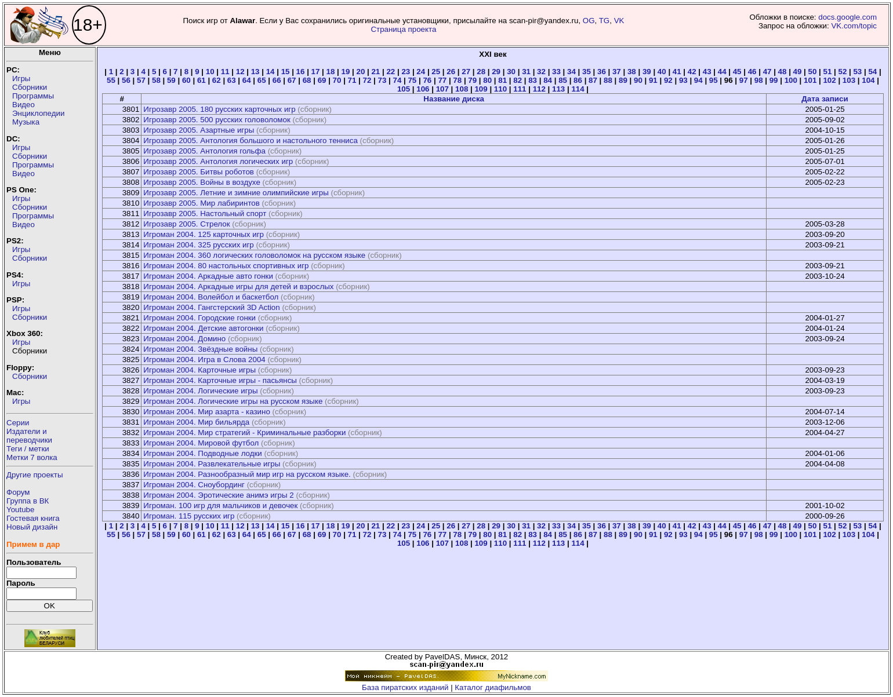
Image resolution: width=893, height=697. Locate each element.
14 (270, 71)
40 (662, 71)
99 (773, 80)
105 (403, 89)
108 (461, 89)
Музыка (25, 122)
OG (589, 20)
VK (619, 20)
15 (285, 71)
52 (842, 71)
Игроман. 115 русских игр (188, 516)
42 (692, 71)
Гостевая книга (33, 518)
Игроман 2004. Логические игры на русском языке (232, 401)
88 (608, 80)
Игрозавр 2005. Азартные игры (198, 130)
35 (586, 71)
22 (390, 71)
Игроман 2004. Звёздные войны (200, 349)
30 (511, 71)
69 (322, 80)
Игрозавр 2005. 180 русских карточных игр (219, 109)
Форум (18, 492)
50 (812, 71)
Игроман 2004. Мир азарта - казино (206, 411)
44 (722, 71)
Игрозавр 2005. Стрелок (186, 224)
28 (481, 71)
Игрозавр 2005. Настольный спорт (204, 213)
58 (156, 80)
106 (422, 89)
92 (668, 80)
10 (210, 71)
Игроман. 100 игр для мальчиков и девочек (220, 505)
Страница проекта (403, 29)
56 (126, 80)
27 (466, 71)
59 (171, 80)
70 (337, 80)
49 (797, 71)
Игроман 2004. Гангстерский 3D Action (211, 307)
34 (571, 71)
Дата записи (824, 98)
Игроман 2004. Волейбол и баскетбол (210, 297)
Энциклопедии (38, 113)
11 (225, 71)
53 (857, 71)
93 (683, 80)
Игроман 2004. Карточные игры (199, 370)
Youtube (20, 509)
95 (713, 80)
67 (292, 80)
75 (412, 80)
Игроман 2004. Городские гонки (199, 317)
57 (141, 80)
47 (767, 71)
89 (623, 80)
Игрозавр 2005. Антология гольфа (204, 151)
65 (261, 80)
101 (810, 80)
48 (782, 71)
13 (255, 71)
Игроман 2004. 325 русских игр (198, 244)
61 (201, 80)
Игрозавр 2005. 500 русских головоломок (216, 119)
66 (277, 80)
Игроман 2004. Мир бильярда (196, 422)
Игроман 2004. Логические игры (200, 390)
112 (539, 89)
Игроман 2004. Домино (184, 338)
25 (435, 71)
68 (307, 80)
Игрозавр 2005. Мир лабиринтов (201, 203)
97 (743, 80)
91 (653, 80)
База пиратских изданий (405, 687)
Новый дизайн (31, 527)
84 (547, 80)
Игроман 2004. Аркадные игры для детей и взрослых (238, 286)
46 (752, 71)
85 (562, 80)
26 (450, 71)
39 (646, 71)
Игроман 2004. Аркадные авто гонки (208, 276)
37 (616, 71)
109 (480, 89)
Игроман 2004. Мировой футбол (201, 443)
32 (541, 71)
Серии (17, 422)
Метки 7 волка (31, 457)
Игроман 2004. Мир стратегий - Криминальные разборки (244, 432)
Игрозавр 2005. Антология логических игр (218, 161)
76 (427, 80)
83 (532, 80)
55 (111, 80)
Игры (21, 78)
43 (707, 71)
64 (246, 80)
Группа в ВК (27, 501)
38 (631, 71)
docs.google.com (847, 17)
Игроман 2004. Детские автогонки (203, 328)
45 (737, 71)
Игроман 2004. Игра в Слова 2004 (204, 359)
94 (698, 80)
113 (558, 89)
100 (791, 80)
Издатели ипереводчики (29, 435)
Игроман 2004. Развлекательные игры (211, 463)
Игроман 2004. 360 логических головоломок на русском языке (254, 255)
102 (829, 80)
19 (346, 71)
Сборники (29, 87)
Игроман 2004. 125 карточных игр (203, 234)
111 (519, 89)
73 (382, 80)
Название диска (453, 98)
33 (556, 71)
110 (500, 89)
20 (360, 71)
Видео (23, 104)
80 (487, 80)
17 (315, 71)
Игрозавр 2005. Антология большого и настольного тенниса (250, 140)
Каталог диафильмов (493, 687)
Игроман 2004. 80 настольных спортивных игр (225, 265)
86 (577, 80)
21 (375, 71)
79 (472, 80)
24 (420, 71)
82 (517, 80)
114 (577, 89)
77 (442, 80)
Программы (33, 96)
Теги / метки (27, 448)
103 (849, 80)
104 (868, 80)
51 (827, 71)
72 (367, 80)
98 (758, 80)
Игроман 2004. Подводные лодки (202, 453)
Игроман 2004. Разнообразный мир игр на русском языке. (246, 474)
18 (330, 71)
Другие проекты (34, 474)
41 (677, 71)
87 (593, 80)
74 (397, 80)
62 (216, 80)
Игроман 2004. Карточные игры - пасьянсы (220, 380)
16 (300, 71)
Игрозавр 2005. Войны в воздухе (201, 182)
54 (872, 71)
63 (231, 80)
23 (405, 71)
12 (240, 71)
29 (496, 71)
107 (442, 89)
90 (638, 80)
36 (601, 71)
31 (526, 71)
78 (457, 80)
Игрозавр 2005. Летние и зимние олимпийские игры (235, 192)
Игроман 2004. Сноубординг (194, 484)
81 (502, 80)
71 (352, 80)
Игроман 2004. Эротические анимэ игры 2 (218, 495)
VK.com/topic (854, 25)
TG (604, 20)
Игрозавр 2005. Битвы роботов (198, 171)
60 (186, 80)
